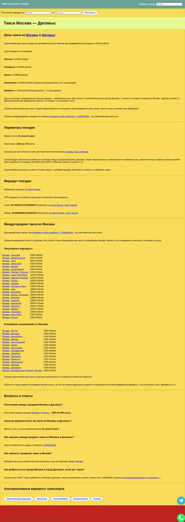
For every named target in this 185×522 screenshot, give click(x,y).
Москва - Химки (9, 345)
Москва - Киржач (10, 266)
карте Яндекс (34, 189)
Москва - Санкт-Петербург (14, 275)
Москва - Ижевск (10, 309)
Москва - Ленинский (11, 264)
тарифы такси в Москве (77, 152)
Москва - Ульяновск (11, 312)
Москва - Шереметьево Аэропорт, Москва (22, 370)
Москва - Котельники (12, 348)
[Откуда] (38, 12)
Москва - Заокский (11, 255)
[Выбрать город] (169, 4)
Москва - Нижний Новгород (15, 278)
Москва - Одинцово (11, 368)
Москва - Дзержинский (13, 351)
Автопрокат (41, 499)
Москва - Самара (10, 283)
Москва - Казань (10, 281)
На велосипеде (80, 499)
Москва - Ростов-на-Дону (14, 286)
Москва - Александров (13, 269)
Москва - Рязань (10, 317)
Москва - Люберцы (11, 353)
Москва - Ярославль (12, 315)
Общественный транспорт (18, 499)
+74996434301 (49, 445)
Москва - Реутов (10, 331)
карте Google (71, 205)
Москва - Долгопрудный (13, 342)
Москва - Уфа (8, 289)
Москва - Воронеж (11, 298)
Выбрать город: (147, 4)
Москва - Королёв (10, 365)
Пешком (97, 499)
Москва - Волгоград (11, 292)
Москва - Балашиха (11, 356)
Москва (25, 4)
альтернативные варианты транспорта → (141, 478)
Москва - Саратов (10, 300)
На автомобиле (60, 499)
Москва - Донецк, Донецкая (15, 295)
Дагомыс (48, 35)
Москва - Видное (10, 339)
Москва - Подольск (11, 359)
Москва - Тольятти (11, 306)
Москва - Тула (9, 261)
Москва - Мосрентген (12, 336)
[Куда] (68, 12)
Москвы (32, 35)
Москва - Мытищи (10, 334)
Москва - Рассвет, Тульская (15, 272)
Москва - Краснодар (11, 303)
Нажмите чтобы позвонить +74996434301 (70, 116)
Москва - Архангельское (13, 258)
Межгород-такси (11, 4)
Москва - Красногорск (12, 362)
